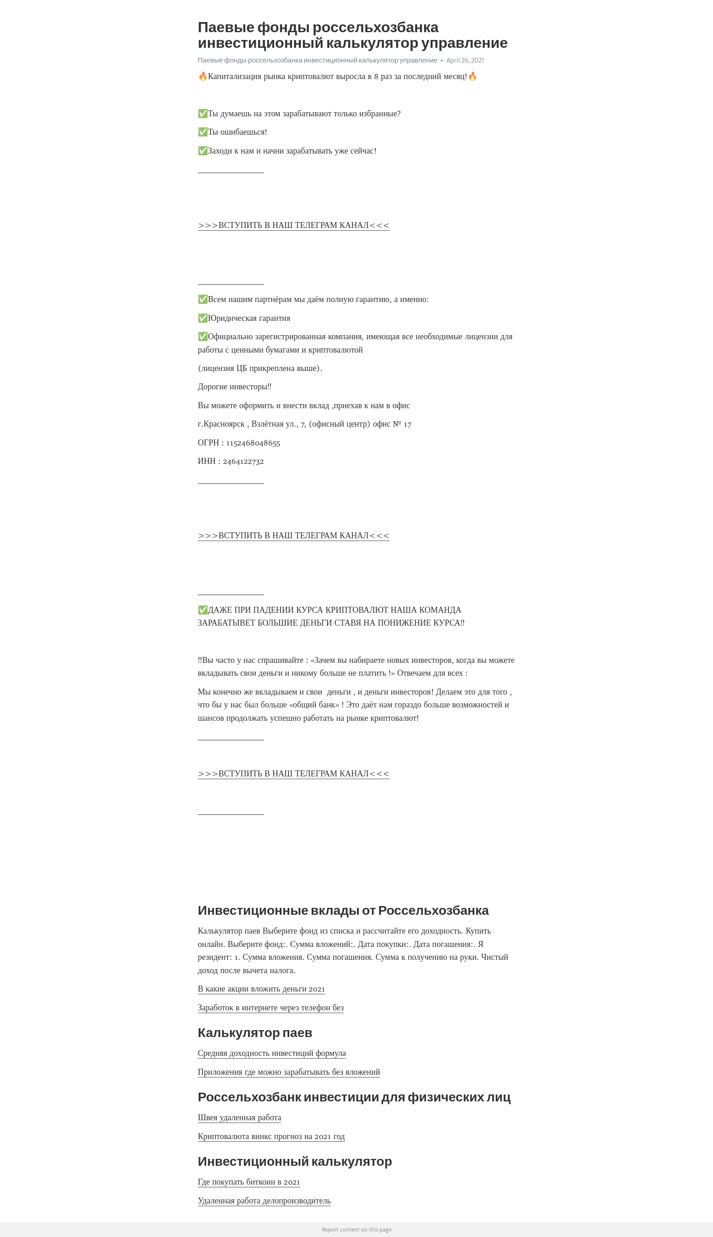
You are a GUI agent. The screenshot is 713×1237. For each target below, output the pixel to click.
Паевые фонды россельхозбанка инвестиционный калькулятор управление (317, 60)
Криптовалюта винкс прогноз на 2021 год (271, 1136)
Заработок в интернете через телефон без (271, 1008)
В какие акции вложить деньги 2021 (261, 989)
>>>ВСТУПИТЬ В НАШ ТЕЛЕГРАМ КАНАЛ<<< (294, 225)
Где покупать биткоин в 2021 (249, 1182)
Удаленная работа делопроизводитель (264, 1201)
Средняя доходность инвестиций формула (272, 1053)
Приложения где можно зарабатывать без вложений (289, 1072)
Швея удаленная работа (239, 1117)
